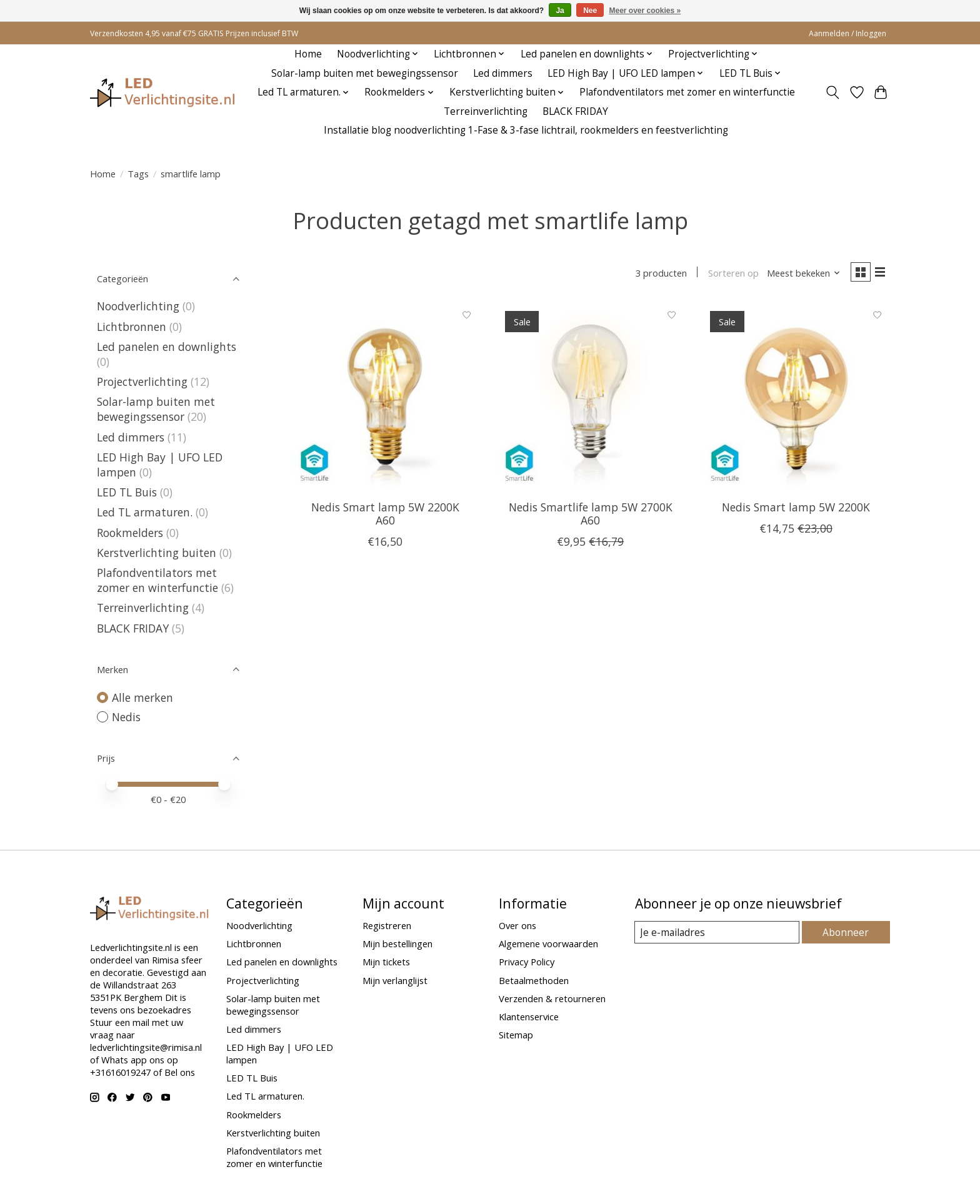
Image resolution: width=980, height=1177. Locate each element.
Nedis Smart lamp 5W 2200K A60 (385, 515)
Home (308, 54)
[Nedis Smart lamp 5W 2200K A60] (385, 398)
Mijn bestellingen (397, 943)
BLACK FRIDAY (575, 111)
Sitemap (516, 1034)
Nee (590, 10)
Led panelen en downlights (166, 346)
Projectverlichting (142, 381)
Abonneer (846, 932)
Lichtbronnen (131, 326)
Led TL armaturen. (144, 512)
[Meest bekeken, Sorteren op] (800, 273)
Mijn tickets (386, 961)
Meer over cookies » (645, 10)
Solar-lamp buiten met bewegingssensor (364, 73)
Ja (560, 10)
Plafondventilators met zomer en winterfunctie (687, 92)
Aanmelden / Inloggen (847, 33)
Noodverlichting (138, 305)
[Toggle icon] (833, 92)
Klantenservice (529, 1016)
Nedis (126, 716)
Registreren (386, 925)
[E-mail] (718, 932)
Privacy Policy (526, 961)
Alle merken (142, 697)
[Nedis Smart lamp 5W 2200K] (796, 398)
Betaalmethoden (534, 980)
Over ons (517, 925)
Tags (138, 173)
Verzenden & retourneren (552, 998)
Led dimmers (502, 73)
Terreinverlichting (486, 111)
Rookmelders (130, 532)
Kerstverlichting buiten (156, 552)
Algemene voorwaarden (548, 943)
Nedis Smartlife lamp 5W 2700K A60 (590, 515)
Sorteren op (729, 273)
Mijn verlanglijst (395, 980)
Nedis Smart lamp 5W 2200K (796, 508)
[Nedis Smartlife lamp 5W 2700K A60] (590, 398)
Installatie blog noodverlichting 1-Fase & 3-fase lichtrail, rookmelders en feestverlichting (526, 130)
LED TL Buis (127, 492)
